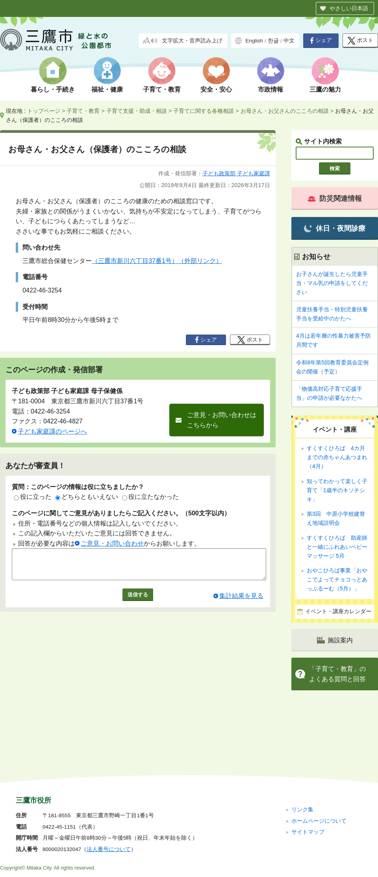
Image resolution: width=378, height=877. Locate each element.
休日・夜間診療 (334, 228)
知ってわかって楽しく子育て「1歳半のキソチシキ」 (337, 490)
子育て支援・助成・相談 (136, 111)
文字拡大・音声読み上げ (192, 41)
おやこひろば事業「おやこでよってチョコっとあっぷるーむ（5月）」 (337, 579)
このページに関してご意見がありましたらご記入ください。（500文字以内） (121, 513)
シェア (321, 40)
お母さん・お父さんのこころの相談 (285, 111)
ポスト (360, 40)
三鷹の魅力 (325, 89)
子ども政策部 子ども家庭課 (236, 173)
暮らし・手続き (53, 89)
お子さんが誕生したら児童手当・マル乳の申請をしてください (332, 283)
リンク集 (302, 757)
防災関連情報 (335, 198)
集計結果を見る (241, 601)
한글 (273, 41)
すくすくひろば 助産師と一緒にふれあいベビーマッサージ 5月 (337, 547)
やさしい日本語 (349, 8)
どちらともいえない (86, 496)
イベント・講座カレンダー (338, 611)
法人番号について (109, 797)
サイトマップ (307, 779)
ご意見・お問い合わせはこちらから (221, 420)
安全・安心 (216, 89)
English (254, 41)
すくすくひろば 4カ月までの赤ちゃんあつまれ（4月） (337, 457)
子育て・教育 (162, 89)
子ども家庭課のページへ (52, 431)
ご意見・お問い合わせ (112, 543)
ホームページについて (318, 768)
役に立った (33, 496)
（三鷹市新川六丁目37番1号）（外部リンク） (157, 260)
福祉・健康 (107, 89)
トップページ (43, 111)
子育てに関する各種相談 (203, 111)
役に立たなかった (150, 496)
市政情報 (270, 89)
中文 (289, 41)
